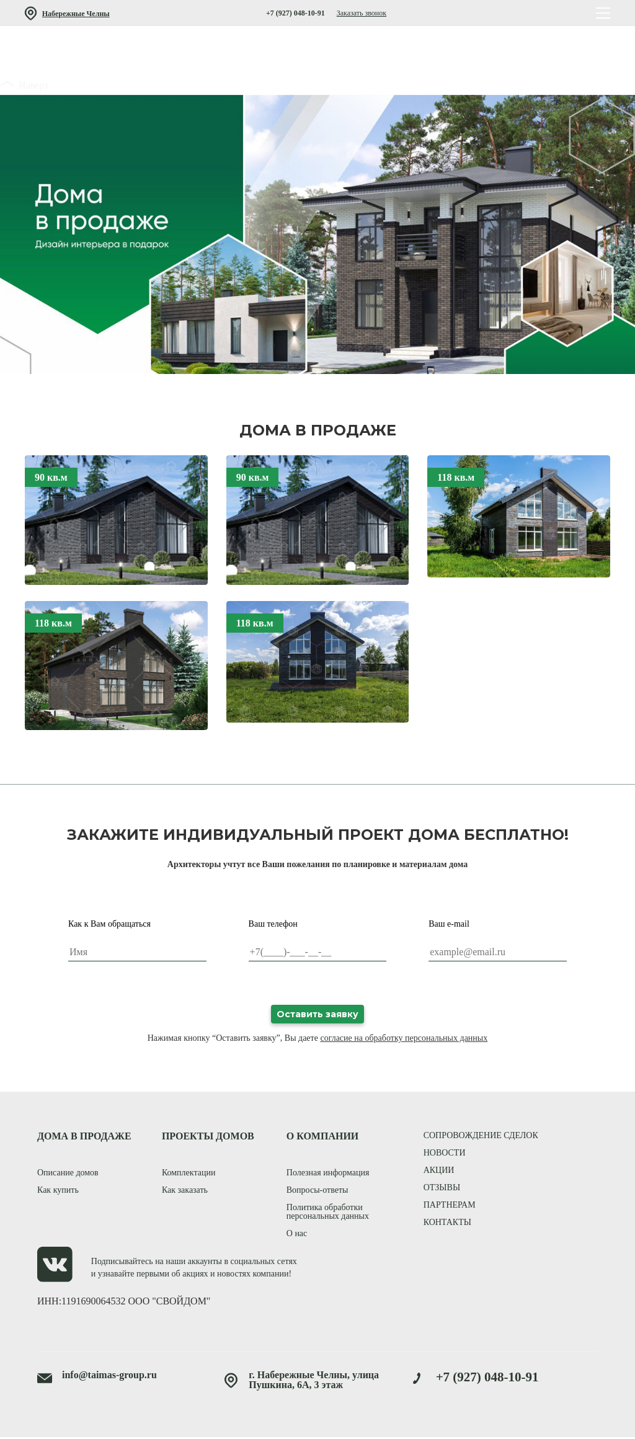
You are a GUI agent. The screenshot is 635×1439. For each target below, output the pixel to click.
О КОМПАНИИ (322, 1137)
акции (439, 1171)
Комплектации (189, 1173)
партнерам (450, 1206)
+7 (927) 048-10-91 (295, 13)
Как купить (58, 1191)
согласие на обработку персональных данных (403, 1038)
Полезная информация (328, 1173)
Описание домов (68, 1173)
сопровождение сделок (481, 1136)
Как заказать (185, 1191)
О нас (297, 1234)
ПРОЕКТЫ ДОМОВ (208, 1137)
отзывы (442, 1188)
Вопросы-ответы (317, 1191)
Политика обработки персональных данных (327, 1213)
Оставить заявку (317, 1014)
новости (445, 1154)
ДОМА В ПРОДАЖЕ (84, 1137)
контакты (447, 1223)
